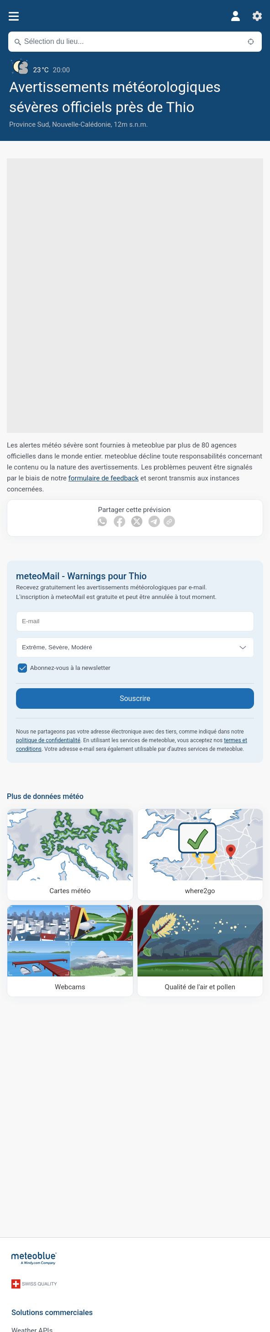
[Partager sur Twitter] (137, 521)
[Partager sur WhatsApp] (102, 521)
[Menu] (13, 16)
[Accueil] (34, 1258)
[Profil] (235, 16)
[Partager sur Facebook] (119, 521)
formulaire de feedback (104, 478)
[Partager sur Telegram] (154, 521)
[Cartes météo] (70, 855)
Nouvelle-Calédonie (81, 124)
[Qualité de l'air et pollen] (200, 951)
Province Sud (29, 124)
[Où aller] (200, 855)
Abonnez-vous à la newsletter (70, 667)
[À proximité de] (251, 42)
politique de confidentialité (48, 740)
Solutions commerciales (52, 1312)
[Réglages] (257, 16)
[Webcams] (70, 951)
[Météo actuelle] (135, 66)
